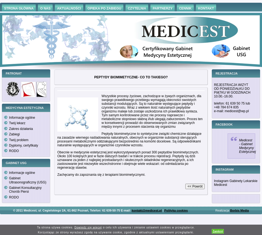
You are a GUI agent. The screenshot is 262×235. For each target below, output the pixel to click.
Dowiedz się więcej (88, 227)
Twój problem (18, 140)
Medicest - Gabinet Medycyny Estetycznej (247, 146)
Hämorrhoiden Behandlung (138, 218)
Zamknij (218, 231)
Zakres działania (21, 129)
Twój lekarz (17, 123)
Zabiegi (14, 134)
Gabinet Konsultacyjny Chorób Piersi (25, 190)
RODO (14, 151)
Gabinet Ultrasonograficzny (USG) (27, 180)
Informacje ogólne (22, 118)
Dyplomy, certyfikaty (23, 145)
